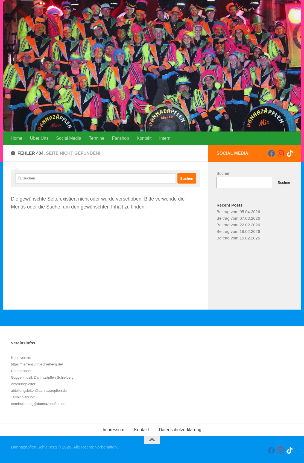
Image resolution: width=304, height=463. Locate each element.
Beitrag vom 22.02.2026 (238, 224)
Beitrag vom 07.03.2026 (238, 218)
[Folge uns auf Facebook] (271, 153)
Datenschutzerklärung (180, 429)
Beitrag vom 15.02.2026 (238, 238)
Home (16, 138)
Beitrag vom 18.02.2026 (238, 231)
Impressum (113, 429)
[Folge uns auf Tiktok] (289, 153)
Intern (164, 138)
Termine (96, 138)
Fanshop (120, 138)
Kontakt (144, 138)
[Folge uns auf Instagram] (280, 153)
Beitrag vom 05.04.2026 (238, 211)
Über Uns (39, 138)
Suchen (223, 173)
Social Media (68, 138)
